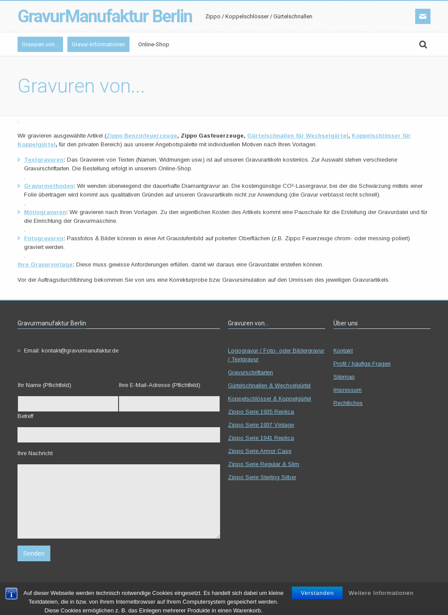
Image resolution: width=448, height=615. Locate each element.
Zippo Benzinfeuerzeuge (141, 135)
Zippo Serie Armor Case (259, 451)
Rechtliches (348, 403)
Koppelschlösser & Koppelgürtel (269, 398)
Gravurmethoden (49, 186)
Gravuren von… (40, 44)
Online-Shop (153, 44)
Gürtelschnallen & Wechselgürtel (269, 385)
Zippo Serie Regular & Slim (263, 464)
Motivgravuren (45, 212)
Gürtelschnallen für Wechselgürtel (297, 135)
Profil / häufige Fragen (362, 363)
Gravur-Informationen (98, 44)
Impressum (347, 390)
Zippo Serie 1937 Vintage (261, 425)
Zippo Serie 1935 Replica (261, 411)
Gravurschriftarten (250, 372)
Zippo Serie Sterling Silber (262, 477)
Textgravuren (43, 159)
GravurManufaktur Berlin (105, 16)
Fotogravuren (43, 238)
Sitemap (344, 376)
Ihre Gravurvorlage (45, 264)
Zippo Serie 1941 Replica (261, 438)
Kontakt (343, 350)
